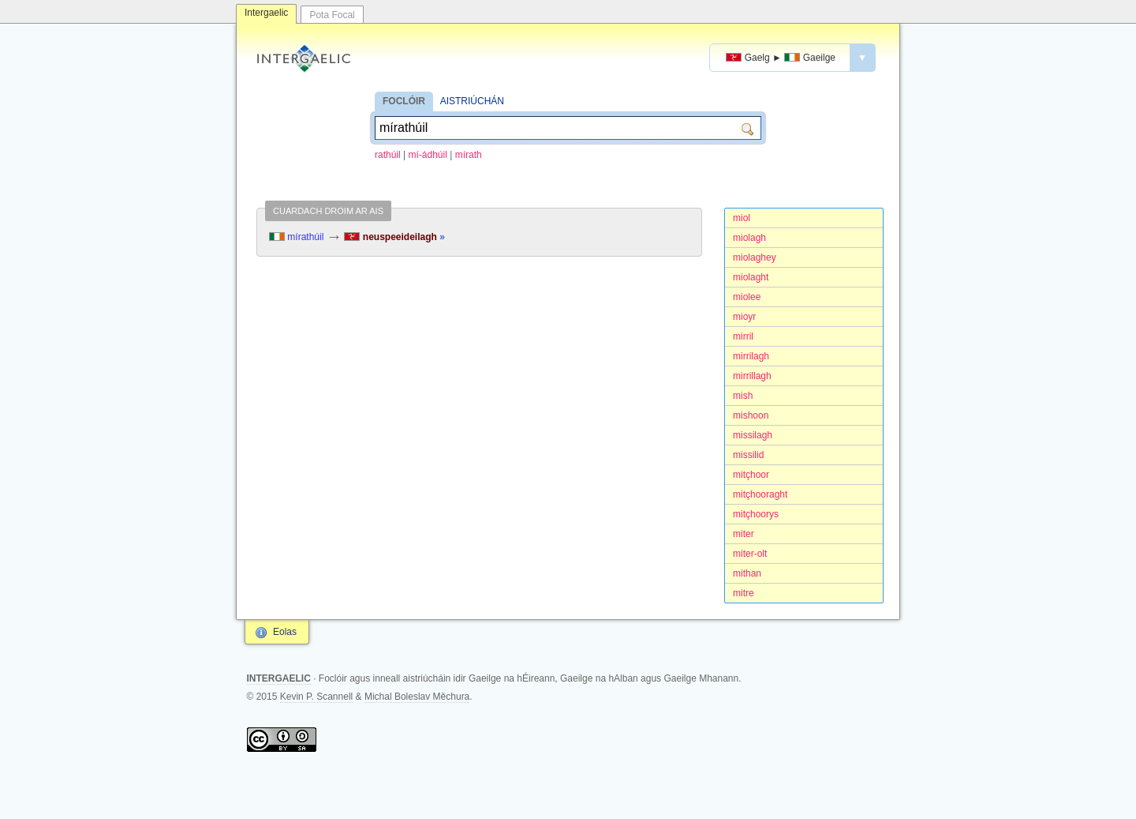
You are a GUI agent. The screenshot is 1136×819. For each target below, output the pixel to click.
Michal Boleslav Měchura (416, 696)
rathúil (388, 154)
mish (743, 395)
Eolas (285, 631)
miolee (746, 296)
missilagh (752, 435)
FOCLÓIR (404, 101)
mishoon (750, 415)
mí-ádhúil (428, 154)
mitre (743, 593)
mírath (468, 154)
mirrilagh (751, 356)
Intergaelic (266, 12)
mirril (743, 336)
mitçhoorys (756, 514)
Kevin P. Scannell (316, 696)
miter (743, 533)
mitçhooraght (760, 494)
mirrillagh (752, 375)
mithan (747, 573)
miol (741, 218)
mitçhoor (751, 474)
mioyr (744, 316)
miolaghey (754, 257)
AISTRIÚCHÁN (472, 101)
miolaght (750, 277)
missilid (748, 454)
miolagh (749, 237)
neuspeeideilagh (394, 236)
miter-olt (750, 553)
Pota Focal (331, 15)
